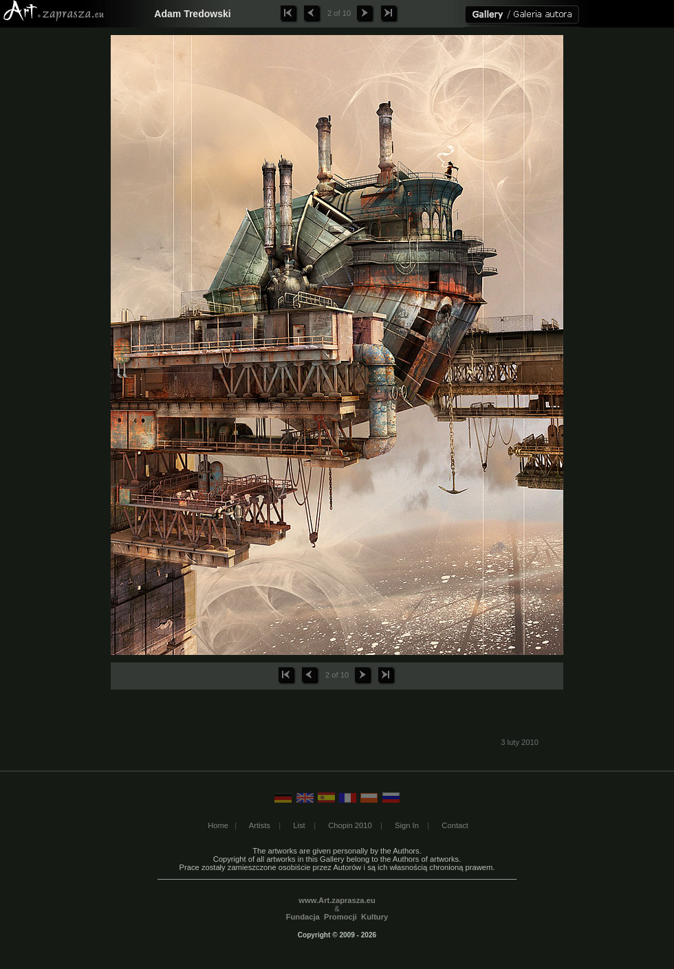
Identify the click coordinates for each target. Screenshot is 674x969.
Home (218, 825)
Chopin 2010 (349, 825)
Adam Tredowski (192, 13)
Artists (259, 825)
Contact (455, 825)
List (299, 825)
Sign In (407, 825)
